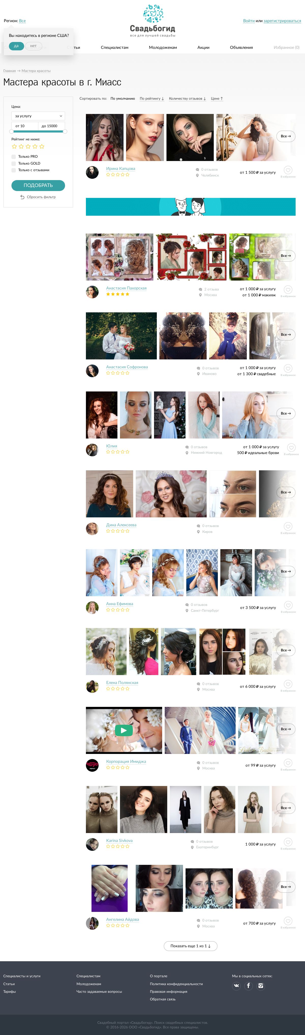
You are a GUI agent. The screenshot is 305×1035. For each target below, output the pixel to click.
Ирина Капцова (120, 169)
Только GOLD (29, 163)
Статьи (73, 48)
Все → (286, 136)
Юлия (111, 446)
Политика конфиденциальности (176, 984)
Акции (203, 48)
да (16, 46)
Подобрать (38, 185)
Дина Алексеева (121, 525)
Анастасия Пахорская (126, 288)
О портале (158, 976)
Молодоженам (163, 48)
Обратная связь (163, 999)
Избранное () (286, 48)
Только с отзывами (33, 170)
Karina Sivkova (119, 841)
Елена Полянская (122, 683)
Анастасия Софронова (127, 367)
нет (33, 46)
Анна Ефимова (119, 604)
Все (22, 21)
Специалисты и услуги (21, 976)
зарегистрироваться (282, 21)
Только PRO (28, 156)
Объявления (241, 48)
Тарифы (9, 992)
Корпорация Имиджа (126, 762)
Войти (249, 21)
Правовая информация (168, 992)
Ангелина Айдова (122, 919)
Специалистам (114, 48)
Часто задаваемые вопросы (99, 992)
